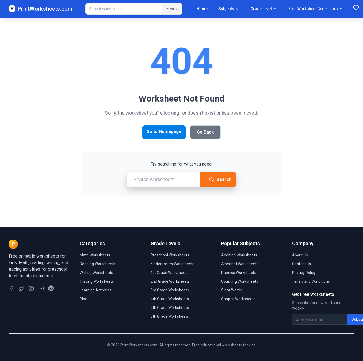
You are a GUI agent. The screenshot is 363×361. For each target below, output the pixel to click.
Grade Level (263, 9)
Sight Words (231, 290)
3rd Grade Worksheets (170, 290)
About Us (300, 255)
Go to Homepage (164, 131)
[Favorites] (356, 9)
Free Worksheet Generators (315, 9)
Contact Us (301, 264)
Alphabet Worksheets (239, 264)
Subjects (229, 9)
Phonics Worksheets (238, 272)
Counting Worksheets (239, 281)
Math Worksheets (95, 255)
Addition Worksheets (239, 255)
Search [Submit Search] (172, 8)
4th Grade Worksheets (170, 299)
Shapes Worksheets (238, 299)
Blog (83, 299)
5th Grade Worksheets (170, 307)
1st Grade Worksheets (170, 272)
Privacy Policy (304, 272)
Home (202, 9)
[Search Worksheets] (124, 8)
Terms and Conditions (311, 281)
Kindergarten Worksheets (172, 264)
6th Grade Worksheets (170, 316)
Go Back (205, 132)
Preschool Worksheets (170, 255)
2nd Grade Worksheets (170, 281)
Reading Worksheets (97, 264)
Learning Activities (95, 290)
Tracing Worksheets (97, 281)
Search (220, 179)
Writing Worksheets (96, 272)
